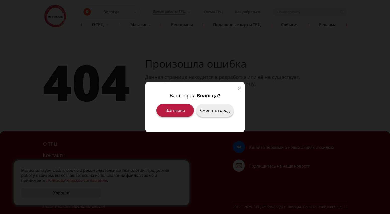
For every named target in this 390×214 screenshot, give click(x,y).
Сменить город (215, 110)
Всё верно (175, 110)
